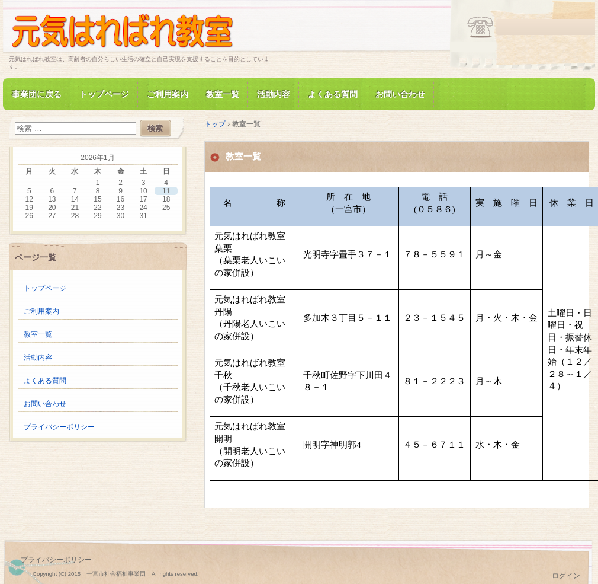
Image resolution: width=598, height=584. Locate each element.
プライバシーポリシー (59, 427)
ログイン (566, 576)
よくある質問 (333, 94)
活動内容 (273, 94)
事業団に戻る (37, 94)
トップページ (104, 94)
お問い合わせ (400, 94)
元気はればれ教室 (145, 31)
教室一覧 (222, 94)
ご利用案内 (167, 94)
